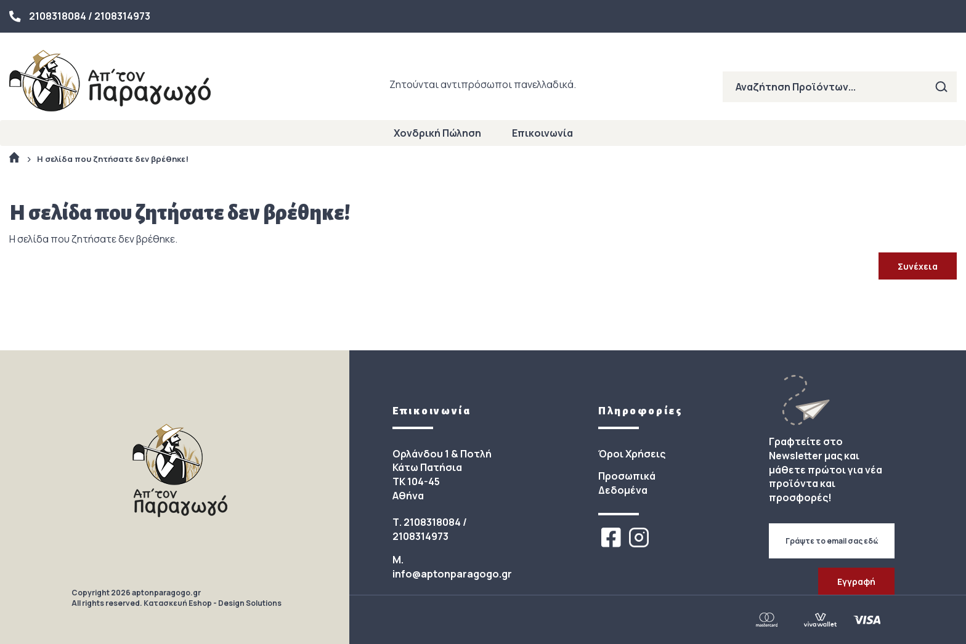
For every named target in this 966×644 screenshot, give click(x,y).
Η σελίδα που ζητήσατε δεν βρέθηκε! (113, 158)
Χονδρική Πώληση (437, 133)
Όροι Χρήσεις (631, 454)
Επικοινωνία (542, 133)
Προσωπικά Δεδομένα (627, 483)
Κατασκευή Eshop (178, 603)
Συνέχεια (918, 266)
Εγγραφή (856, 581)
